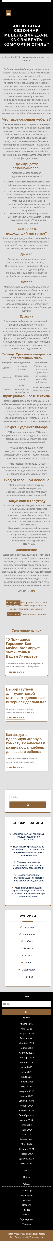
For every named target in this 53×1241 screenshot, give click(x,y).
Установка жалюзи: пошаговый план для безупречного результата (28, 836)
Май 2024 (26, 1134)
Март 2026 (26, 1028)
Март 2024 (26, 1144)
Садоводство (29, 969)
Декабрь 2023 (26, 1158)
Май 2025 (26, 1076)
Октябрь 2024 (26, 1110)
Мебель (31, 590)
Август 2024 (26, 1120)
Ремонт (29, 962)
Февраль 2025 (26, 1091)
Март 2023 (26, 1163)
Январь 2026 (26, 1038)
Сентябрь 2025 (26, 1057)
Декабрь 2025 (26, 1043)
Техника (28, 976)
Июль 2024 (26, 1125)
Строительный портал (26, 7)
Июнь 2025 (26, 1072)
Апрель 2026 (26, 1023)
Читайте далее (15, 672)
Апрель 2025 (26, 1081)
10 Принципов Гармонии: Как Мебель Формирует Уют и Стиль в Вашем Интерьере (23, 648)
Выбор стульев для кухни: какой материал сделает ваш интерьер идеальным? (26, 695)
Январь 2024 (26, 1153)
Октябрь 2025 (26, 1052)
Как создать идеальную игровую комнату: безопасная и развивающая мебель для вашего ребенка (25, 743)
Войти (26, 1177)
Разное (28, 955)
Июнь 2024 (26, 1129)
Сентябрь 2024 (26, 1115)
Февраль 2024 (26, 1149)
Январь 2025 (26, 1096)
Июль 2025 (26, 1067)
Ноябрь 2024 (26, 1105)
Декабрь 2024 (26, 1100)
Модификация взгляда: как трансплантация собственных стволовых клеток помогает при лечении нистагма (28, 892)
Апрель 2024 (26, 1139)
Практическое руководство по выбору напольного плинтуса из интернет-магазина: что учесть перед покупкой (28, 851)
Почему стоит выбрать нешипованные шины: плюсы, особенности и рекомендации (28, 865)
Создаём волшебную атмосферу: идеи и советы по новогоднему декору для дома (28, 878)
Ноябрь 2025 (26, 1048)
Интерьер (29, 927)
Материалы (29, 934)
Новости (28, 948)
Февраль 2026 (26, 1033)
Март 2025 (26, 1086)
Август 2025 (26, 1062)
